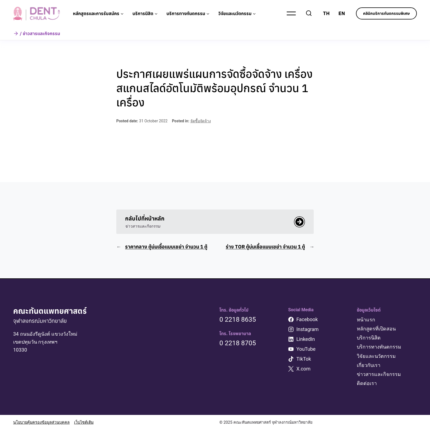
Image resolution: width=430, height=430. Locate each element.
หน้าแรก (366, 319)
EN (341, 13)
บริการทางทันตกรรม (379, 347)
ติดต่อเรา (367, 383)
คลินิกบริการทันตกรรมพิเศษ (386, 13)
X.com (303, 369)
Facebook (307, 319)
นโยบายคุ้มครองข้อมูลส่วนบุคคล (41, 422)
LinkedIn (305, 339)
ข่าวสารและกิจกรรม (379, 374)
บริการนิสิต (369, 338)
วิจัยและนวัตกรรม (376, 356)
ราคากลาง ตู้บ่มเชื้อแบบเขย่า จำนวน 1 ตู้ (166, 247)
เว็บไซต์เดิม (84, 422)
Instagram (307, 329)
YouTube (306, 349)
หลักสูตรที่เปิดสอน (376, 329)
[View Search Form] (308, 13)
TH (326, 13)
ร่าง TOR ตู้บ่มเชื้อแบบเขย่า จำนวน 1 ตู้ (265, 247)
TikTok (303, 359)
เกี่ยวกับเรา (368, 365)
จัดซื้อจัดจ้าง (200, 121)
